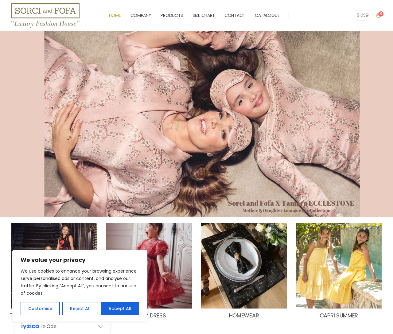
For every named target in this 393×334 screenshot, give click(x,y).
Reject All (80, 308)
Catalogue (267, 15)
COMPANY (140, 15)
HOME (115, 15)
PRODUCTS (172, 15)
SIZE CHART (204, 15)
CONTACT (234, 15)
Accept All (119, 308)
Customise (40, 308)
